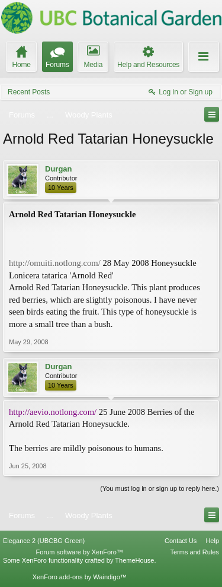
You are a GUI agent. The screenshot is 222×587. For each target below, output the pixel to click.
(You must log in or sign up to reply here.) (159, 488)
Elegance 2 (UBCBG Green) (44, 540)
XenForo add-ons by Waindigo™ (80, 576)
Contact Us (181, 540)
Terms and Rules (194, 552)
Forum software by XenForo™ (79, 552)
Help (212, 540)
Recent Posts (29, 92)
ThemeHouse (134, 560)
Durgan (58, 168)
